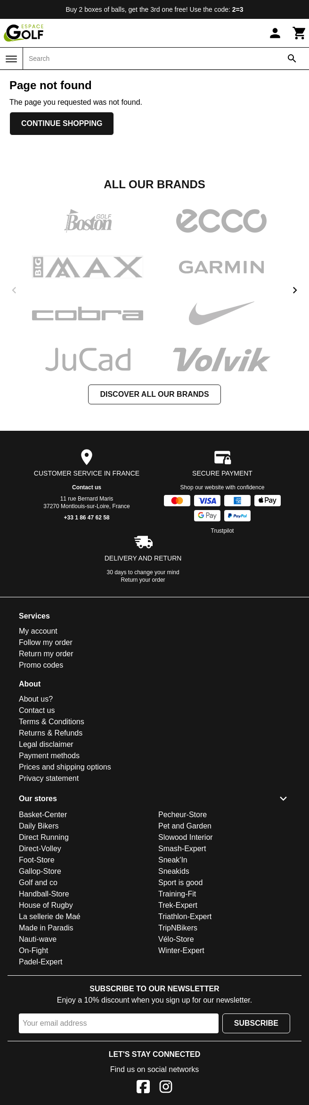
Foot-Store (37, 860)
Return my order (46, 654)
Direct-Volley (40, 849)
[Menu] (11, 59)
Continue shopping (61, 123)
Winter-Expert (181, 950)
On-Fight (33, 950)
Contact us (86, 487)
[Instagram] (165, 1088)
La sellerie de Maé (50, 916)
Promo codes (41, 665)
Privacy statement (49, 778)
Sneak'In (172, 860)
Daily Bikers (38, 826)
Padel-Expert (41, 962)
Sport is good (180, 883)
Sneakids (173, 871)
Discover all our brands (154, 394)
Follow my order (46, 642)
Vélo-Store (176, 939)
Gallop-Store (40, 871)
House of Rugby (46, 905)
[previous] (14, 290)
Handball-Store (44, 894)
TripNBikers (177, 928)
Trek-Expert (177, 905)
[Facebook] (143, 1088)
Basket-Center (43, 815)
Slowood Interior (185, 837)
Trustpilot (222, 530)
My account (38, 631)
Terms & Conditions (51, 722)
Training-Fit (177, 894)
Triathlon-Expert (184, 916)
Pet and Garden (184, 826)
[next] (294, 290)
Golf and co (38, 883)
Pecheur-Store (182, 815)
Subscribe (256, 1023)
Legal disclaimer (46, 744)
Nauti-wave (38, 939)
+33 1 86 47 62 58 (86, 517)
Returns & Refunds (50, 733)
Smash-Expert (182, 849)
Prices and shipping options (65, 767)
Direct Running (44, 837)
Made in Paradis (46, 928)
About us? (36, 699)
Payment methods (49, 756)
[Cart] (299, 33)
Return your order (143, 580)
